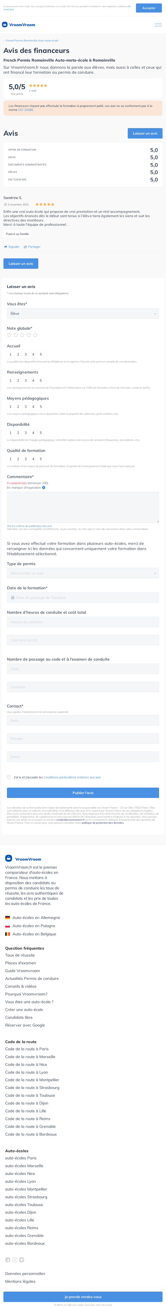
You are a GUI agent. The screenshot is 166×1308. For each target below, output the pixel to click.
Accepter (148, 8)
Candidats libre (19, 1017)
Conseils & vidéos (21, 986)
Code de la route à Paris (27, 1048)
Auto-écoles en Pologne (30, 925)
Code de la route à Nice (26, 1064)
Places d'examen (20, 962)
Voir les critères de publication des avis (29, 526)
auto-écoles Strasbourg (26, 1196)
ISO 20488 (25, 110)
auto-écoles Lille (19, 1219)
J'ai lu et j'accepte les (54, 777)
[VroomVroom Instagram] (14, 1259)
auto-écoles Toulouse (24, 1204)
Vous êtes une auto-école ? (29, 1001)
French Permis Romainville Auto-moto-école (32, 40)
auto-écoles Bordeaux (25, 1243)
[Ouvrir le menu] (158, 25)
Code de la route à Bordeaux (31, 1134)
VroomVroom (18, 24)
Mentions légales (20, 1281)
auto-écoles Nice (20, 1173)
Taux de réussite (20, 955)
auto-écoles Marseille (24, 1165)
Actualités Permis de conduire (32, 978)
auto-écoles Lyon (20, 1181)
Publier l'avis (83, 793)
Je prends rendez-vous (83, 1297)
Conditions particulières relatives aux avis (72, 777)
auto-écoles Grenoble (24, 1235)
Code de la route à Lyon (26, 1072)
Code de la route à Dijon (26, 1103)
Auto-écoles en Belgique (30, 933)
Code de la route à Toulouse (30, 1095)
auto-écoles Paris (21, 1157)
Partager (34, 247)
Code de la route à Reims (27, 1118)
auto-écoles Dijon (20, 1212)
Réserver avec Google (25, 1025)
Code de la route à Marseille (30, 1056)
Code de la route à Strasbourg (32, 1087)
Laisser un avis (145, 133)
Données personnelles (25, 1273)
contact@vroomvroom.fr (70, 819)
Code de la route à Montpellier (32, 1079)
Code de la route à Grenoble (30, 1126)
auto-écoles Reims (21, 1227)
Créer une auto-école (24, 1009)
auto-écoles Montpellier (26, 1189)
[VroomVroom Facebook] (7, 1259)
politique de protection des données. (103, 822)
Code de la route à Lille (25, 1110)
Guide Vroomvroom (22, 970)
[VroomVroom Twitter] (21, 1259)
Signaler (13, 247)
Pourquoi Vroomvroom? (26, 994)
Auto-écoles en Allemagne (32, 917)
